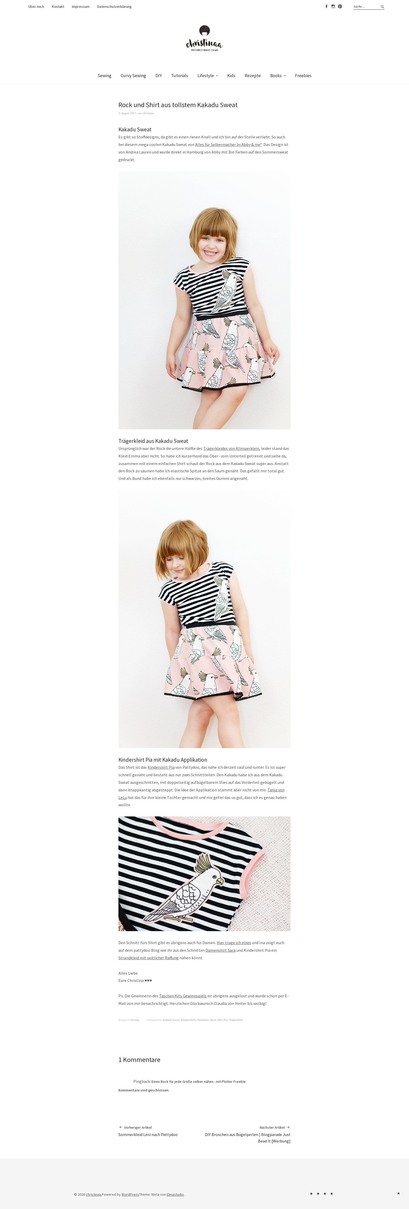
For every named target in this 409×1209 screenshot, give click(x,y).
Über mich (36, 6)
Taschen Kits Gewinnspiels (183, 995)
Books (276, 75)
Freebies (303, 75)
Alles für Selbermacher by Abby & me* (228, 144)
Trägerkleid (235, 1019)
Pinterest (340, 6)
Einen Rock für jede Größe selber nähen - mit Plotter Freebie (199, 1081)
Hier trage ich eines (234, 942)
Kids (231, 75)
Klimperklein (188, 1019)
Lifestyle (205, 75)
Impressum (80, 6)
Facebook (326, 6)
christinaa (148, 113)
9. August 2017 (127, 113)
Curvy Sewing (133, 75)
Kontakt (58, 6)
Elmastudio (175, 1194)
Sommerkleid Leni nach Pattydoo (148, 1131)
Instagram (333, 6)
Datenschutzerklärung (114, 6)
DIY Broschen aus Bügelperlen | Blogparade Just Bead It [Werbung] (247, 1134)
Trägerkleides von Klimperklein (231, 448)
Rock (213, 1019)
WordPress (130, 1194)
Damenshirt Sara (221, 950)
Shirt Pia (222, 1019)
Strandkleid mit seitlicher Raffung (148, 957)
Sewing (104, 75)
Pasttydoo (203, 1019)
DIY (158, 75)
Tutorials (179, 75)
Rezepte (253, 75)
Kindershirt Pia (161, 767)
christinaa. (94, 1194)
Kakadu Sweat (171, 1019)
